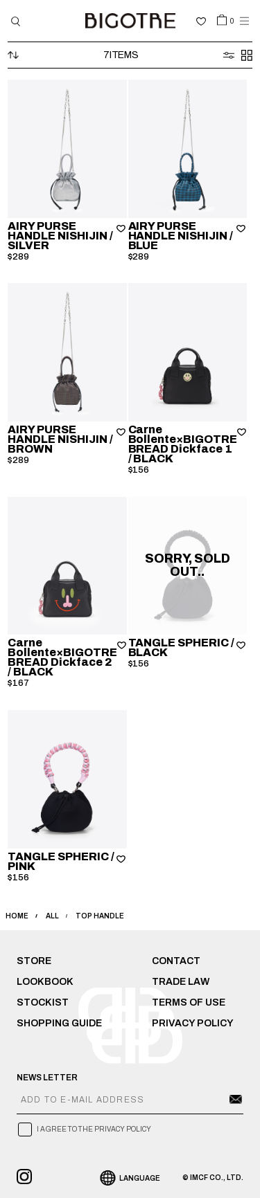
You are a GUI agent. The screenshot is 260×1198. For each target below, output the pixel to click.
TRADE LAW (180, 982)
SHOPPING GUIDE (59, 1023)
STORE (34, 961)
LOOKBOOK (45, 982)
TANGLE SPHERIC (181, 647)
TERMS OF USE (188, 1002)
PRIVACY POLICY (193, 1023)
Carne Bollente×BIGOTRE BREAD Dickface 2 (62, 657)
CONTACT (176, 961)
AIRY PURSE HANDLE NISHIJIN (60, 235)
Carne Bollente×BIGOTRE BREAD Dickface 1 (183, 444)
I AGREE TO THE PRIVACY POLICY (94, 1129)
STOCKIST (43, 1002)
